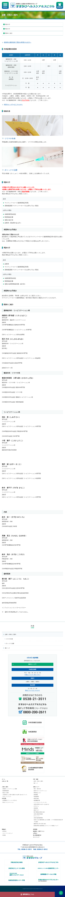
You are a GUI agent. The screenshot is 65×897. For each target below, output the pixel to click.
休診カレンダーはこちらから (13, 104)
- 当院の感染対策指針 (38, 814)
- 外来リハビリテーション (8, 802)
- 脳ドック (35, 783)
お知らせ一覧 (5, 781)
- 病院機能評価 (36, 800)
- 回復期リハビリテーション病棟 (9, 788)
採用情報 (35, 829)
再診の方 (7, 29)
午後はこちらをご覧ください (32, 674)
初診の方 (7, 24)
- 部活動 (4, 835)
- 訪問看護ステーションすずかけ (9, 800)
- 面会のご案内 (5, 792)
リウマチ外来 (9, 639)
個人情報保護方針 (37, 835)
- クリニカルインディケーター (40, 802)
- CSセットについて (6, 796)
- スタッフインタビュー (7, 833)
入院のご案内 (5, 786)
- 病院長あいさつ (37, 792)
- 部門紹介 (4, 831)
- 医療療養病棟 (5, 790)
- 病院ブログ (36, 810)
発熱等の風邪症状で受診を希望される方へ (17, 42)
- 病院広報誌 (36, 798)
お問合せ (35, 833)
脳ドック (7, 648)
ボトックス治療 (10, 643)
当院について (36, 786)
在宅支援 (4, 798)
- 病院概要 (35, 794)
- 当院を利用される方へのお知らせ (41, 804)
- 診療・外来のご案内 (38, 781)
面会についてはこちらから (32, 690)
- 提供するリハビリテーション (40, 790)
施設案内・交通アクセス (38, 831)
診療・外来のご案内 (10, 634)
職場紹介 (4, 829)
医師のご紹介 (8, 33)
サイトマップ (36, 837)
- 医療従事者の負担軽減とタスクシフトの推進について (45, 825)
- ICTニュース (36, 815)
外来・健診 (35, 779)
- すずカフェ (36, 806)
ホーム (3, 779)
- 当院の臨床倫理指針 (38, 817)
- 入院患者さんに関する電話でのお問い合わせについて (14, 794)
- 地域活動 (35, 808)
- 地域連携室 (36, 796)
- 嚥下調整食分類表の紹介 (39, 812)
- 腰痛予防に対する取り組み (39, 823)
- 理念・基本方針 (37, 788)
